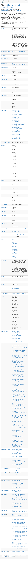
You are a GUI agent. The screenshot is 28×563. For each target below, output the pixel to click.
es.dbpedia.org (18, 10)
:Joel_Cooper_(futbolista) (18, 137)
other (3, 180)
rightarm (3, 207)
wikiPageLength (4, 58)
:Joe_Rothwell (16, 332)
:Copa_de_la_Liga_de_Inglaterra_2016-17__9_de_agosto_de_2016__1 (19, 424)
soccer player (9, 9)
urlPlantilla (4, 228)
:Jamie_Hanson (16, 125)
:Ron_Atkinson (16, 470)
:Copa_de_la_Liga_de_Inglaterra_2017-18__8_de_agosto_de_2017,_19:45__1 (19, 427)
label (2, 276)
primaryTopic (5, 551)
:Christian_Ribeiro (16, 464)
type (2, 239)
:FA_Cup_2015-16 (16, 503)
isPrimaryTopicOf (5, 293)
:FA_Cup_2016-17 (16, 536)
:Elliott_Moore (16, 120)
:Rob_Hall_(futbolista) (17, 139)
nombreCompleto (5, 142)
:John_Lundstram (16, 339)
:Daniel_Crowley (16, 338)
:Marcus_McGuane (16, 111)
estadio (3, 87)
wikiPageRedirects (6, 449)
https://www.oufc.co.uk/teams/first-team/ (19, 51)
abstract (3, 28)
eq (3, 476)
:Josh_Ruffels (15, 121)
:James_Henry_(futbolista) (18, 124)
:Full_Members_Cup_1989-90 (18, 494)
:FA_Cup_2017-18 (16, 421)
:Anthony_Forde (16, 113)
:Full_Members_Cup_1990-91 (18, 532)
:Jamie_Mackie (16, 491)
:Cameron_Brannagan (17, 128)
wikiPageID (3, 55)
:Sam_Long (15, 127)
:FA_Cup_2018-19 (16, 408)
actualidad (4, 63)
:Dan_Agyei (15, 110)
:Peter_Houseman (16, 490)
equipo (3, 84)
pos (3, 197)
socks (3, 215)
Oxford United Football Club (10, 6)
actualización (4, 67)
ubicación (4, 223)
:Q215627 (14, 249)
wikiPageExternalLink (5, 51)
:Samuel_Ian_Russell (17, 506)
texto (3, 220)
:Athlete (13, 256)
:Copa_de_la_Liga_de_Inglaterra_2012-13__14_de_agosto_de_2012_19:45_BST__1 (20, 350)
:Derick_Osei (15, 130)
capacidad (4, 79)
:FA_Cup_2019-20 (16, 405)
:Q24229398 (15, 250)
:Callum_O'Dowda (16, 486)
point (3, 236)
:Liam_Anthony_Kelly (17, 114)
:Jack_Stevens (16, 135)
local (4, 494)
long (2, 284)
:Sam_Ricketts (16, 468)
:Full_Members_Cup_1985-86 (18, 497)
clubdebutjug (5, 468)
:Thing (13, 239)
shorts (3, 211)
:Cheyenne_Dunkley (17, 341)
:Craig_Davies (16, 487)
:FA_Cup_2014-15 (16, 507)
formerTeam (4, 331)
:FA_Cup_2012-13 (16, 495)
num (3, 145)
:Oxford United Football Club (18, 279)
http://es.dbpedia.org (4, 10)
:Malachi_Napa (16, 131)
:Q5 (13, 252)
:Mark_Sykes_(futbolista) (17, 118)
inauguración (4, 95)
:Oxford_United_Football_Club (19, 234)
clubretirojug (5, 472)
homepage (3, 290)
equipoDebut (5, 480)
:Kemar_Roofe (16, 334)
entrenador (4, 82)
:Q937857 (14, 253)
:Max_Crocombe (16, 480)
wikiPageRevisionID (5, 60)
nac (3, 102)
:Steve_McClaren (16, 472)
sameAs (3, 279)
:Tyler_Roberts (16, 336)
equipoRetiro (5, 490)
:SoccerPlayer (15, 257)
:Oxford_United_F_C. (17, 456)
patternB (4, 182)
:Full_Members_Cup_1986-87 (18, 523)
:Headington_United (17, 449)
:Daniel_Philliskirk (16, 484)
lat (2, 281)
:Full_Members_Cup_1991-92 (18, 546)
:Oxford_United (16, 450)
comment (3, 260)
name (3, 296)
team (3, 343)
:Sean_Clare (15, 117)
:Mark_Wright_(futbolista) (18, 483)
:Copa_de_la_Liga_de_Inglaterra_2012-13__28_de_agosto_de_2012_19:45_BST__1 (20, 354)
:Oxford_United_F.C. (17, 452)
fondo (3, 90)
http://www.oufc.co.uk (15, 52)
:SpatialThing (14, 243)
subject (3, 234)
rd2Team (4, 510)
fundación (4, 92)
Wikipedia (12, 557)
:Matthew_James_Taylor (17, 138)
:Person (13, 240)
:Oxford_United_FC (17, 453)
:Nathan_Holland (16, 335)
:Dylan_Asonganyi (16, 134)
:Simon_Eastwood (16, 132)
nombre (3, 110)
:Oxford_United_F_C (17, 454)
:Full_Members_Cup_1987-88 (18, 519)
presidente (4, 204)
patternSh (4, 195)
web (3, 231)
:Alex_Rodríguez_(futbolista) (18, 407)
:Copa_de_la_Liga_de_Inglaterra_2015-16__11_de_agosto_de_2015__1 (19, 388)
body (3, 75)
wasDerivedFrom (5, 287)
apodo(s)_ (4, 69)
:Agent (13, 247)
